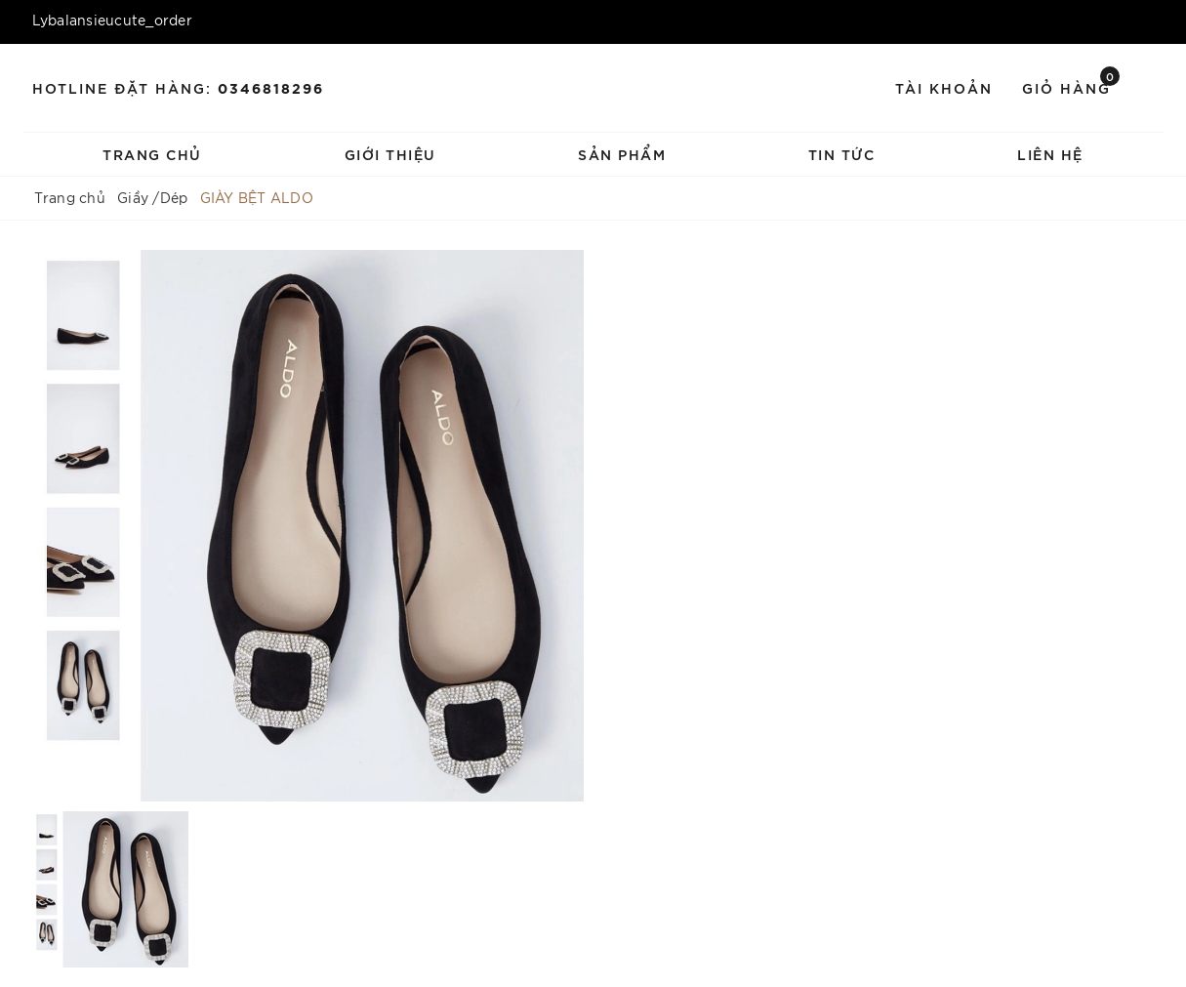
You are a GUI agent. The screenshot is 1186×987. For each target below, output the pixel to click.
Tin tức (842, 153)
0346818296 (271, 87)
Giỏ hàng (1071, 86)
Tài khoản (944, 87)
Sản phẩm (622, 153)
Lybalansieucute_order (112, 19)
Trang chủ (152, 153)
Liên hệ (1050, 153)
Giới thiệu (390, 153)
